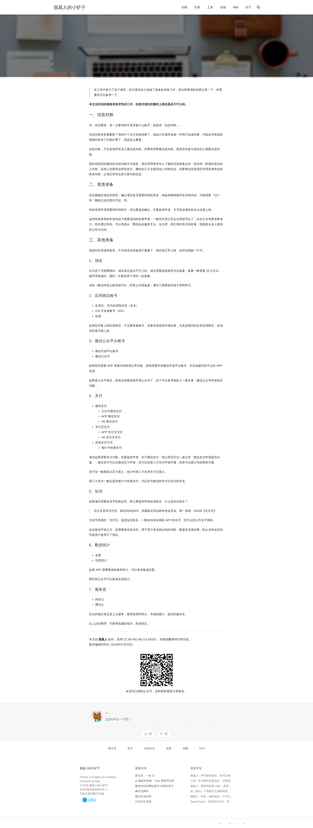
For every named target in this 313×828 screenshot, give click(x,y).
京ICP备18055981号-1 (93, 789)
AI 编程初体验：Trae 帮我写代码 (154, 780)
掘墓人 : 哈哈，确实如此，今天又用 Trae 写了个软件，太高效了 (228, 796)
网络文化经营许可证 (108, 200)
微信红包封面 (143, 796)
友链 (223, 7)
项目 (97, 59)
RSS (202, 748)
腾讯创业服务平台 (144, 224)
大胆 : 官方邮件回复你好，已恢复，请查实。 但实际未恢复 (225, 780)
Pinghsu (96, 777)
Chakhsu (111, 777)
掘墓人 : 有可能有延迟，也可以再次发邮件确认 (218, 775)
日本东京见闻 (143, 801)
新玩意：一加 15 (145, 775)
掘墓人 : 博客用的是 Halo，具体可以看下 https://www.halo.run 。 (229, 786)
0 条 (155, 52)
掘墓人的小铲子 (70, 7)
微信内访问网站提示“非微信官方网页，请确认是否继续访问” (171, 786)
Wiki (235, 7)
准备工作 (139, 59)
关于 (248, 7)
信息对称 (116, 59)
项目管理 (136, 52)
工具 (210, 7)
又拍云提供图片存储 (92, 793)
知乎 (130, 748)
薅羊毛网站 (142, 791)
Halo (97, 781)
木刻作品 (149, 748)
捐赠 (185, 748)
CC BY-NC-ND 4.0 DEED (139, 639)
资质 (158, 59)
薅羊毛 (112, 748)
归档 (184, 7)
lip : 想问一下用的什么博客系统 (209, 791)
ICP (216, 195)
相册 (169, 748)
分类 (197, 7)
